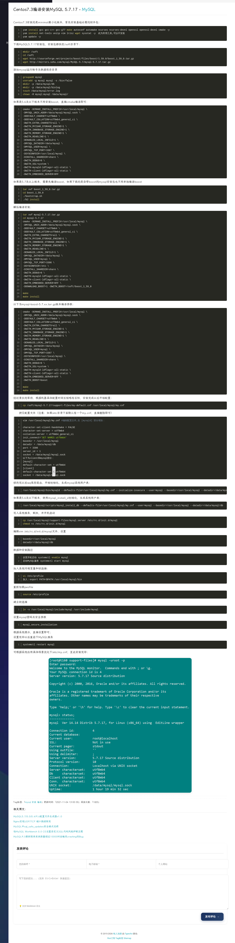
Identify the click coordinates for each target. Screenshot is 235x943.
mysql (72, 802)
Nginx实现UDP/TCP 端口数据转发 (76, 821)
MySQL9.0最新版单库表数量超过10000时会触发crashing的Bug (92, 836)
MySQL (132, 9)
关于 (26, 70)
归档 (26, 64)
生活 (26, 57)
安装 (77, 802)
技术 (26, 51)
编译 (83, 802)
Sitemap (149, 938)
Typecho (151, 933)
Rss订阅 (133, 938)
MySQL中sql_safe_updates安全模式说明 (79, 826)
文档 (26, 77)
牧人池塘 (139, 933)
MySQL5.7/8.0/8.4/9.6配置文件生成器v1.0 (81, 816)
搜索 (26, 83)
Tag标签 (141, 938)
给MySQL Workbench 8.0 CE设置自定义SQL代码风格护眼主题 (92, 831)
